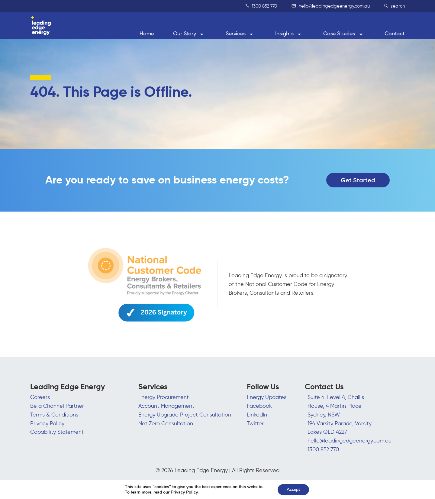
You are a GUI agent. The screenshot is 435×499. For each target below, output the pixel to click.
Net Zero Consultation (165, 423)
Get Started (358, 180)
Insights (284, 33)
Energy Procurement (163, 397)
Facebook (259, 406)
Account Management (166, 406)
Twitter (255, 423)
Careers (40, 397)
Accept (293, 489)
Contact (395, 33)
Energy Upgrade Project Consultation (184, 414)
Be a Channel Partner (57, 406)
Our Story (184, 33)
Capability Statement (57, 432)
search (394, 6)
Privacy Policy (47, 423)
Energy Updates (266, 397)
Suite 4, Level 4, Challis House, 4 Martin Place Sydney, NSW (336, 406)
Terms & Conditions (54, 414)
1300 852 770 (261, 6)
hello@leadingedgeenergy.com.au (331, 6)
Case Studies (339, 33)
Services (236, 33)
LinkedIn (257, 414)
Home (147, 33)
